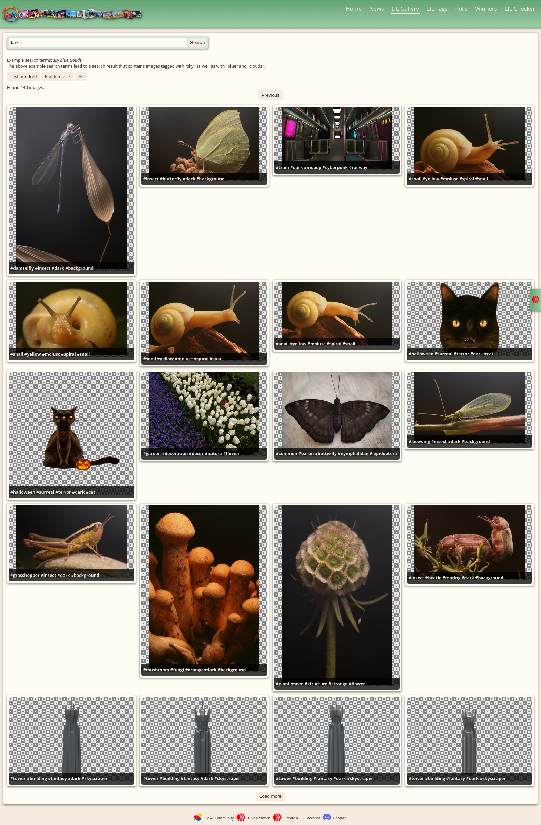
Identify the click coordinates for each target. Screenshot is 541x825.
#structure (316, 684)
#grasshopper (25, 575)
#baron (306, 453)
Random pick (58, 76)
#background (79, 268)
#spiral (466, 179)
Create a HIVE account (302, 818)
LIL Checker (520, 8)
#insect (42, 268)
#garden (152, 453)
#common (286, 453)
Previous (270, 95)
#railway (358, 167)
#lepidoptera (383, 453)
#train (282, 167)
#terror (461, 354)
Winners (486, 8)
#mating (452, 578)
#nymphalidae (353, 453)
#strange (337, 684)
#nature (213, 453)
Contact (339, 818)
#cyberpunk (335, 167)
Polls (461, 8)
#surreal (444, 354)
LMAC (75, 14)
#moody (312, 167)
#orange (194, 670)
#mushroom (156, 670)
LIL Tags (436, 8)
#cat (488, 354)
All (81, 76)
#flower (231, 453)
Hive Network (259, 818)
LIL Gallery (405, 8)
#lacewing (419, 441)
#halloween (421, 354)
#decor (196, 453)
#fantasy (57, 779)
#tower (18, 779)
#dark (58, 268)
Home (354, 8)
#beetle (433, 578)
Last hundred (23, 76)
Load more (270, 796)
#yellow (431, 179)
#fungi (177, 670)
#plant (283, 684)
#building (37, 779)
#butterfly (170, 179)
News (376, 8)
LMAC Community (219, 818)
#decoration (175, 453)
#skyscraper (94, 779)
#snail (415, 179)
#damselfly (22, 268)
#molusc (449, 179)
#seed (297, 684)
